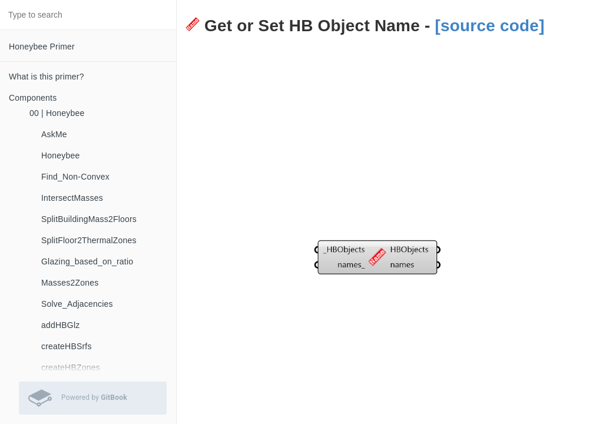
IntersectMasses (72, 198)
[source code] (489, 25)
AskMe (54, 134)
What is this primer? (46, 76)
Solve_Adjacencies (77, 304)
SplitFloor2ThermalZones (89, 240)
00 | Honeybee (56, 113)
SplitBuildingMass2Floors (89, 219)
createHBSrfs (66, 346)
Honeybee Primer (42, 46)
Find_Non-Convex (75, 176)
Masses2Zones (69, 282)
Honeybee (60, 155)
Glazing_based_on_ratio (87, 261)
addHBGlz (60, 325)
